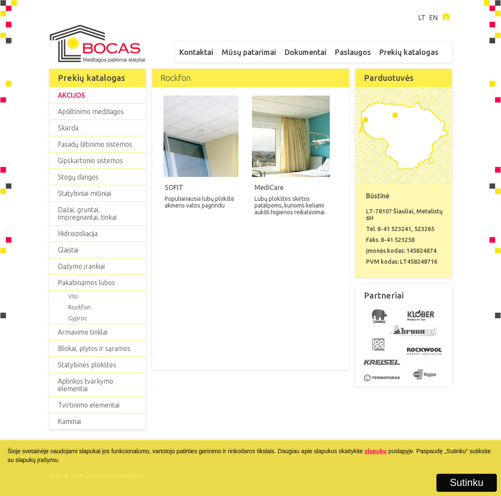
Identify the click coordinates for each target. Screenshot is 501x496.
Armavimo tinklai (82, 332)
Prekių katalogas (409, 52)
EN (433, 17)
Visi (73, 296)
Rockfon (79, 307)
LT (422, 17)
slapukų (375, 451)
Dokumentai (306, 52)
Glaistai (68, 250)
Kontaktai (196, 52)
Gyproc (77, 318)
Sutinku (466, 482)
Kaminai (69, 421)
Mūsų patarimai (249, 52)
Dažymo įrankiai (81, 266)
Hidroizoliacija (78, 233)
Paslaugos (353, 52)
